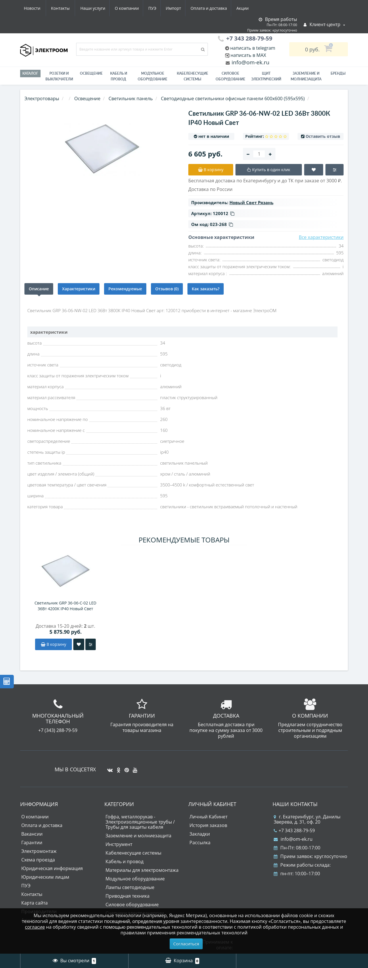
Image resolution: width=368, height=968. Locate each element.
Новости (217, 8)
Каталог (30, 73)
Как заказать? (205, 288)
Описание (39, 288)
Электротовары (41, 98)
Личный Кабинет (208, 817)
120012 (223, 213)
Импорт (120, 8)
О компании (72, 8)
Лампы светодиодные (130, 887)
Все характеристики (321, 237)
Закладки (199, 834)
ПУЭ (98, 8)
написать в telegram (252, 48)
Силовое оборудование (230, 76)
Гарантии (31, 842)
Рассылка (199, 842)
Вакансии (32, 834)
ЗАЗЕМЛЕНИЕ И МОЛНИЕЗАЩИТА (306, 76)
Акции (192, 8)
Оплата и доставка (157, 8)
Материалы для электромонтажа (142, 870)
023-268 (221, 224)
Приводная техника (128, 896)
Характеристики (78, 288)
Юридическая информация (52, 868)
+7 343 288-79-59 (294, 830)
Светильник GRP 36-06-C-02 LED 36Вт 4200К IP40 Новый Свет (65, 605)
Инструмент (119, 844)
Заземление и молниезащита (138, 835)
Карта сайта (34, 903)
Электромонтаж (39, 851)
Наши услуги (36, 8)
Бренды (338, 73)
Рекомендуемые (125, 288)
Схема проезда (38, 860)
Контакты (245, 8)
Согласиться (186, 943)
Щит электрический (266, 76)
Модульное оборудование (152, 76)
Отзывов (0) (167, 288)
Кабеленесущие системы (192, 76)
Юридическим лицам (45, 877)
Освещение (91, 73)
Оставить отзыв (323, 136)
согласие (35, 927)
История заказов (208, 825)
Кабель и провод (118, 76)
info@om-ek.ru (249, 62)
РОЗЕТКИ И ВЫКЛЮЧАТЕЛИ (59, 76)
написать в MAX (248, 55)
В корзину (53, 644)
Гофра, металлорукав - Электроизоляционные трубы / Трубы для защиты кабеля (140, 822)
